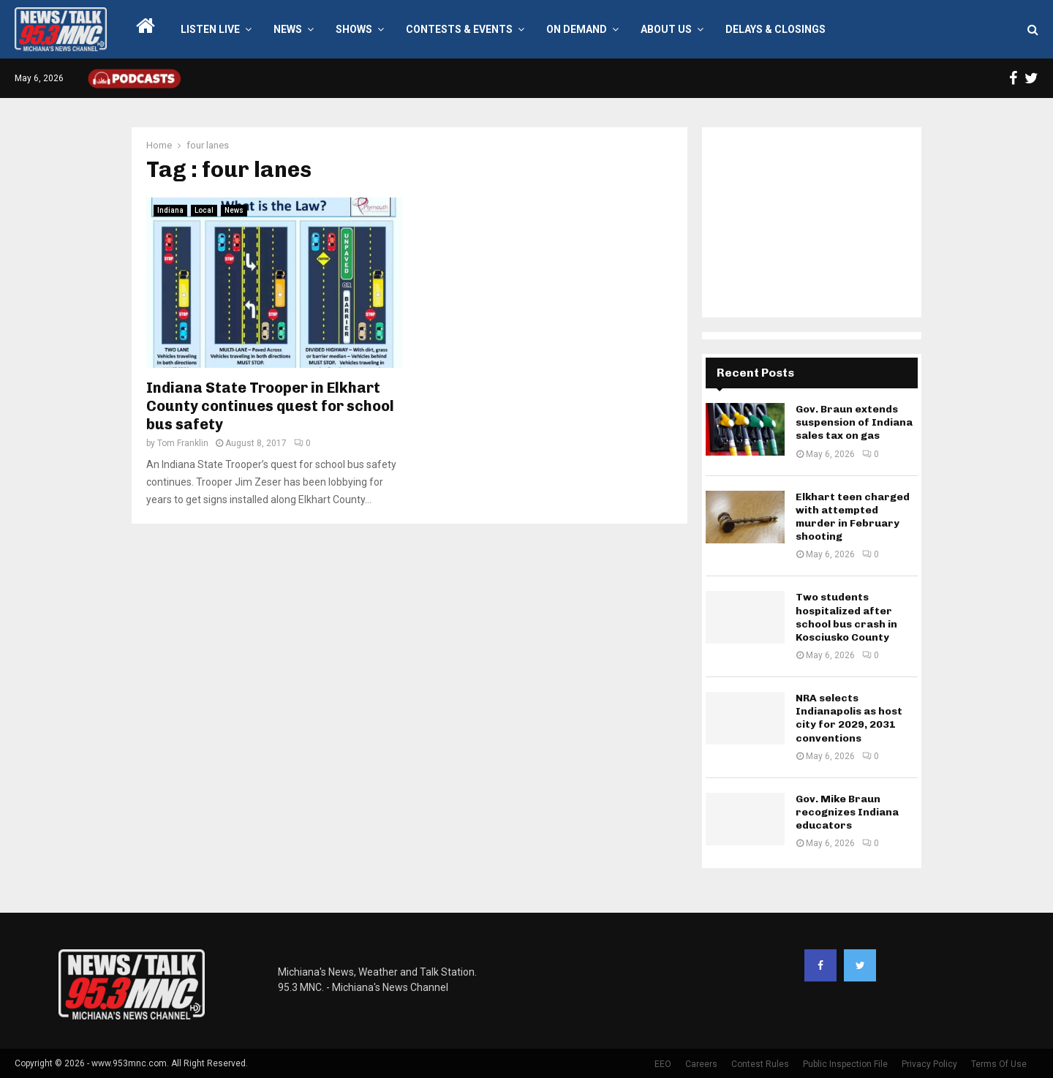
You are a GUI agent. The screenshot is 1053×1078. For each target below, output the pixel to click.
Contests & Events (459, 29)
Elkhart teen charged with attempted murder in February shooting (853, 517)
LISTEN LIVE (210, 29)
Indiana (170, 210)
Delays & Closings (775, 29)
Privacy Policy (929, 1064)
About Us (666, 29)
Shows (354, 29)
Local (204, 210)
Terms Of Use (999, 1064)
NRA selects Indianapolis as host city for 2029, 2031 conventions (849, 718)
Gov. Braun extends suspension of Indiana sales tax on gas (854, 422)
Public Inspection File (845, 1064)
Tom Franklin (182, 443)
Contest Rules (760, 1064)
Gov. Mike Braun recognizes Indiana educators (847, 812)
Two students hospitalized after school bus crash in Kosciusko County (846, 617)
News (287, 29)
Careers (701, 1064)
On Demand (576, 29)
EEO (662, 1064)
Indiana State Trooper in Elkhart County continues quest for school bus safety (270, 406)
